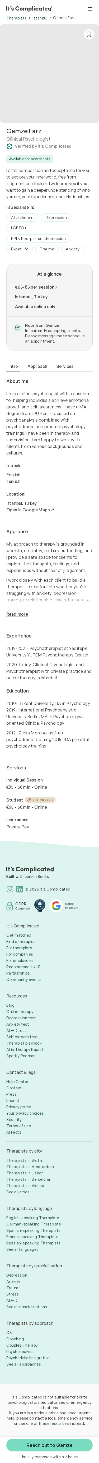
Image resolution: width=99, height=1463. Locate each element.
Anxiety (73, 249)
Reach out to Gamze (49, 1445)
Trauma (47, 249)
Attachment (22, 217)
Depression (56, 217)
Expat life (19, 249)
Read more (17, 614)
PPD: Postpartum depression (38, 238)
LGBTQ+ (19, 228)
